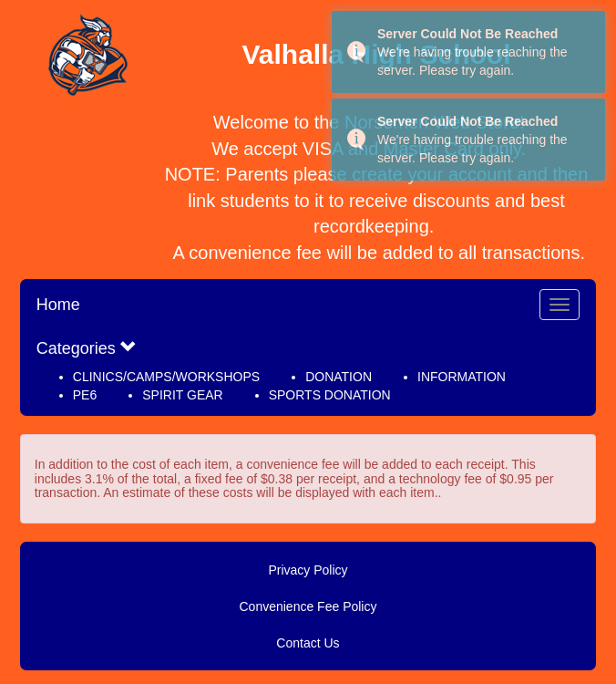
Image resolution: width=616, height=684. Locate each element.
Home (58, 304)
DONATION (338, 376)
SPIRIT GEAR (182, 395)
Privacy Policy (307, 570)
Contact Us (307, 643)
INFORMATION (461, 376)
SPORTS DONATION (330, 395)
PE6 (85, 395)
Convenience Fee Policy (308, 606)
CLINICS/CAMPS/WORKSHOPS (166, 376)
